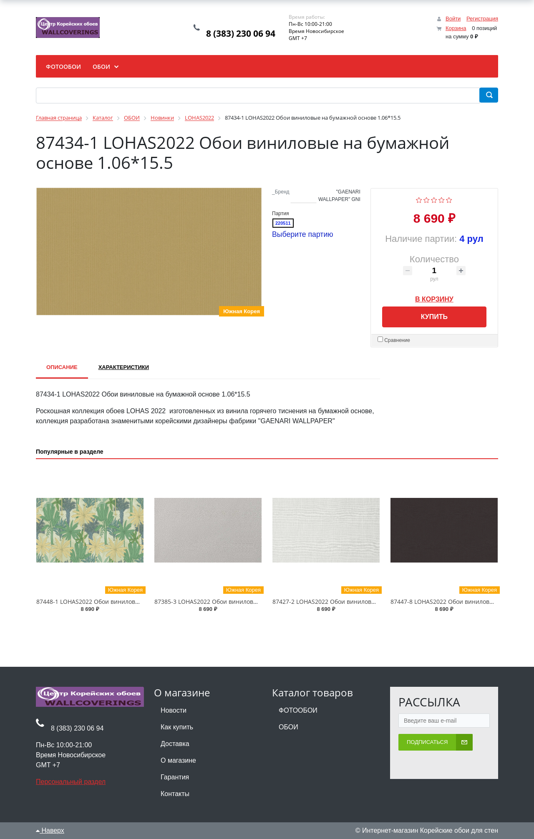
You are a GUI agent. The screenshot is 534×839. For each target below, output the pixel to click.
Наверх (50, 830)
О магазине (178, 760)
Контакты (175, 793)
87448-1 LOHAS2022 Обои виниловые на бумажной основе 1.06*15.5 (134, 601)
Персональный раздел (71, 781)
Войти (453, 18)
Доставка (175, 743)
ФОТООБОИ (298, 710)
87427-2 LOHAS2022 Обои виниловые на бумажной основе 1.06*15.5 (370, 601)
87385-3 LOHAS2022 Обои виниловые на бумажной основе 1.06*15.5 (252, 601)
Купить (434, 316)
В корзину (434, 298)
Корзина (456, 28)
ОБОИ (288, 727)
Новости (173, 710)
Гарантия (175, 777)
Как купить (177, 727)
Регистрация (482, 18)
